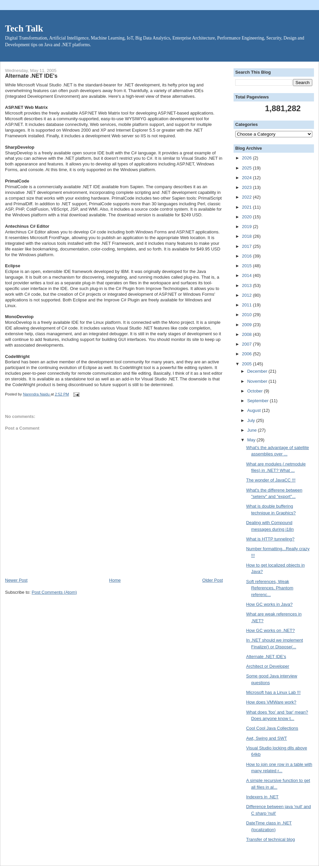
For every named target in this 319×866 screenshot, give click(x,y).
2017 (247, 246)
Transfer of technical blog (270, 839)
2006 (247, 353)
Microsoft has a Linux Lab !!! (273, 692)
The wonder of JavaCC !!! (270, 480)
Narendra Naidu (37, 394)
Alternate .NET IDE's (266, 656)
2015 (247, 265)
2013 (247, 285)
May (252, 439)
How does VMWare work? (271, 702)
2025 (247, 167)
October (255, 390)
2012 (247, 295)
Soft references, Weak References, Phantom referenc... (269, 588)
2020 (247, 216)
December (258, 371)
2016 (247, 256)
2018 (247, 236)
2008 (247, 334)
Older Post (212, 580)
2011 (247, 304)
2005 (247, 363)
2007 (247, 344)
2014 (247, 275)
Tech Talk (24, 28)
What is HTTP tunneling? (270, 539)
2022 (247, 197)
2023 (247, 187)
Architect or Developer (267, 666)
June (252, 430)
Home (115, 580)
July (251, 420)
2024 (247, 177)
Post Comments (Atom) (54, 592)
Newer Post (16, 580)
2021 (247, 207)
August (254, 410)
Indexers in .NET (262, 796)
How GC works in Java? (269, 604)
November (258, 381)
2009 (247, 324)
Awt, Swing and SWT (266, 738)
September (258, 400)
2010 (247, 314)
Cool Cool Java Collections (272, 728)
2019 (247, 226)
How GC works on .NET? (270, 630)
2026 (247, 157)
